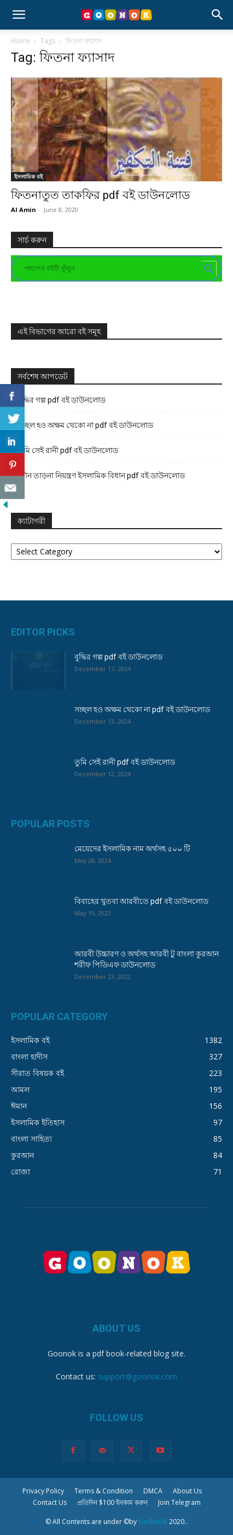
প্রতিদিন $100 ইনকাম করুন (112, 1502)
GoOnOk (152, 1521)
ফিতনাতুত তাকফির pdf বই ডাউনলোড (100, 195)
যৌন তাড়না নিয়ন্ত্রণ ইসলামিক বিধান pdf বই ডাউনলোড (101, 475)
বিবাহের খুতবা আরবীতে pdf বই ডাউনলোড (141, 901)
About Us (187, 1491)
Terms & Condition (103, 1491)
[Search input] (112, 268)
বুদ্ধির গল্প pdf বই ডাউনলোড (62, 400)
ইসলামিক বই (28, 176)
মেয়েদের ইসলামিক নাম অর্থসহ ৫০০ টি (132, 848)
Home (20, 40)
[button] (18, 15)
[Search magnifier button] (209, 268)
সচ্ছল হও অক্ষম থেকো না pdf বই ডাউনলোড (85, 425)
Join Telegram (179, 1502)
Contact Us (50, 1502)
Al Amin (23, 209)
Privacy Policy (43, 1491)
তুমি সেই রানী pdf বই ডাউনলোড (68, 450)
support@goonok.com (137, 1376)
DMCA (152, 1491)
